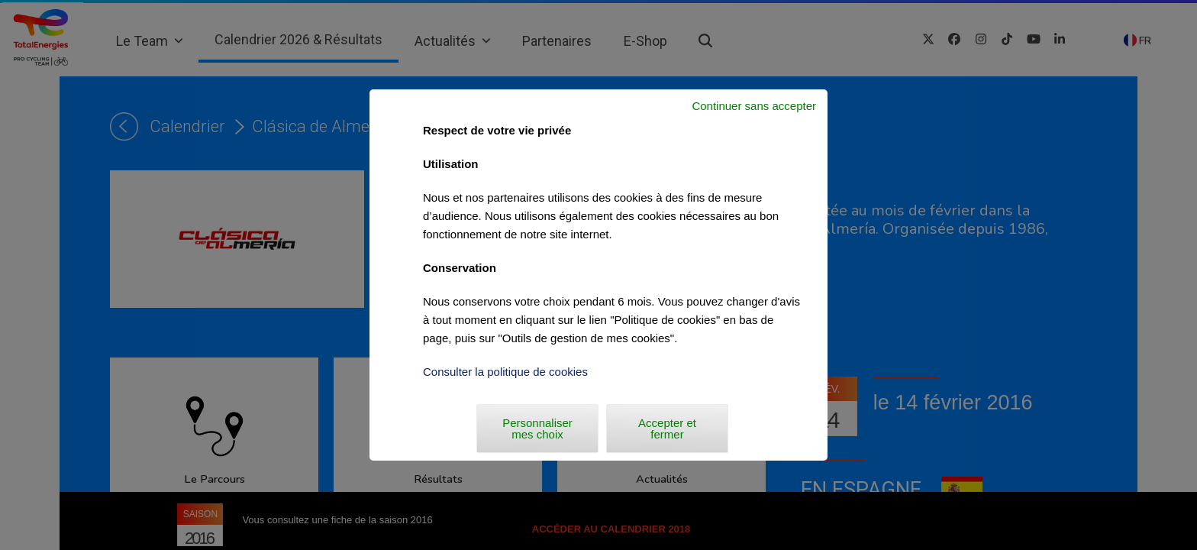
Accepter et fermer (667, 428)
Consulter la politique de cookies (505, 371)
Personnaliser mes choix (537, 428)
